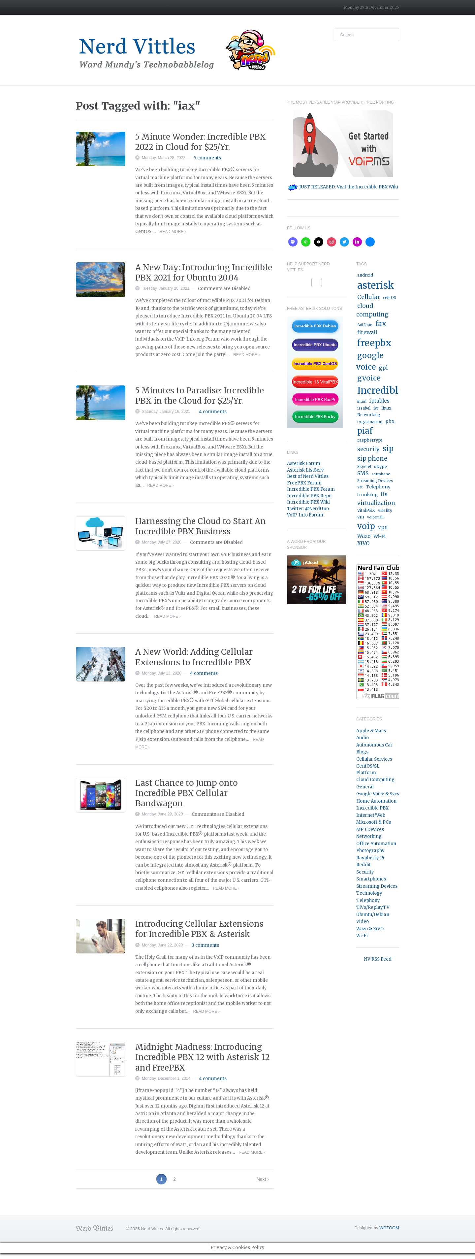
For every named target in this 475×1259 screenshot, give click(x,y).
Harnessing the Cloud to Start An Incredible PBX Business (200, 526)
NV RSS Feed (378, 959)
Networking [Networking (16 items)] (368, 415)
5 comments (207, 158)
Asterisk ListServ (305, 470)
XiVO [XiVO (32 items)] (363, 543)
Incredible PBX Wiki (308, 502)
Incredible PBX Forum (311, 489)
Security (365, 872)
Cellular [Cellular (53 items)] (368, 297)
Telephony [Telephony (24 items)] (378, 487)
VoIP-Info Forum (305, 515)
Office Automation (376, 843)
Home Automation (376, 801)
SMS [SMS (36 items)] (362, 473)
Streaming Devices (376, 886)
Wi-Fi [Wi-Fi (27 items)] (379, 536)
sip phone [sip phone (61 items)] (372, 458)
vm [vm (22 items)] (360, 517)
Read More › (172, 231)
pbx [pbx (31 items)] (390, 421)
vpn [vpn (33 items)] (383, 527)
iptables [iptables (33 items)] (379, 401)
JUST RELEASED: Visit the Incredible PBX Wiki (343, 187)
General (365, 787)
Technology (369, 893)
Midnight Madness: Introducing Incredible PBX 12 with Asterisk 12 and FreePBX (202, 1057)
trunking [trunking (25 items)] (367, 495)
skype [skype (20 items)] (380, 466)
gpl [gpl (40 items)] (383, 367)
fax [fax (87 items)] (380, 323)
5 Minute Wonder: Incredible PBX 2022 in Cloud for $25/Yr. (200, 142)
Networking (369, 836)
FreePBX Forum (304, 483)
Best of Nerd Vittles (308, 476)
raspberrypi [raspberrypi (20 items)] (369, 440)
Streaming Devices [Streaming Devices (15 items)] (375, 481)
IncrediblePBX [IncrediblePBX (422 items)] (390, 390)
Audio (362, 738)
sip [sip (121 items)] (388, 448)
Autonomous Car (374, 745)
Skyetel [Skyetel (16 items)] (364, 466)
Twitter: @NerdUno (308, 509)
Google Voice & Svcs (377, 794)
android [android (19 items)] (365, 275)
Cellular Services (374, 759)
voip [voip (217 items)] (366, 526)
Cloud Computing (375, 779)
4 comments (213, 411)
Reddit (363, 865)
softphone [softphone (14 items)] (380, 474)
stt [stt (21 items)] (360, 487)
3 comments (205, 945)
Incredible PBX (372, 808)
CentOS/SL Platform (368, 769)
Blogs (362, 752)
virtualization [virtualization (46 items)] (376, 503)
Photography (370, 850)
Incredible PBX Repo (309, 496)
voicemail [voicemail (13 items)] (375, 517)
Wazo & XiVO (370, 929)
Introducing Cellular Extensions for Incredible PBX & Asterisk (199, 929)
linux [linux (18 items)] (386, 408)
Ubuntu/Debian (372, 914)
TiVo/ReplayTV (373, 907)
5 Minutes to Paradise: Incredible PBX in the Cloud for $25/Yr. (199, 395)
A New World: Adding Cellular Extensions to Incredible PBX (194, 657)
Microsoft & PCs (373, 822)
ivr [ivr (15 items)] (375, 408)
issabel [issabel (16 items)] (363, 408)
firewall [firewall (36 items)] (367, 332)
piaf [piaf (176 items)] (364, 431)
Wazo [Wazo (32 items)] (363, 536)
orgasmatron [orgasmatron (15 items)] (369, 421)
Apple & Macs (371, 731)
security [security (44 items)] (368, 449)
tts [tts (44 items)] (384, 494)
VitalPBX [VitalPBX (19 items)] (366, 510)
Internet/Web (370, 815)
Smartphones (371, 879)
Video (362, 921)
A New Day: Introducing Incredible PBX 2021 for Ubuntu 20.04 (203, 272)
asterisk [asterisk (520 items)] (375, 285)
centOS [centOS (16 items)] (389, 297)
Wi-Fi (362, 936)
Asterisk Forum (303, 463)
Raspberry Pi (370, 858)
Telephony (368, 900)
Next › (263, 1179)
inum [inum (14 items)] (361, 401)
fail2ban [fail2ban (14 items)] (364, 324)
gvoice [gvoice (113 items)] (369, 378)
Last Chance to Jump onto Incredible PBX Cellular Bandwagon (186, 793)
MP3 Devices (370, 829)
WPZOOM (389, 1227)
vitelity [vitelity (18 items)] (385, 510)
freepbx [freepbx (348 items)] (374, 342)
